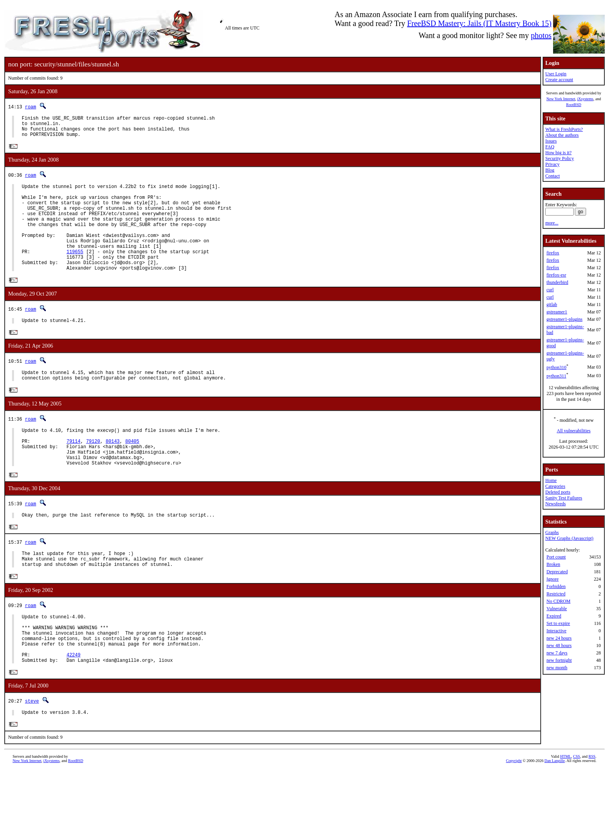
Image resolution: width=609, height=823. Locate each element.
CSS (576, 810)
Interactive (556, 630)
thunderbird (557, 282)
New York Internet (560, 99)
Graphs (552, 532)
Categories (555, 486)
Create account (559, 79)
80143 (113, 472)
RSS (591, 810)
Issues (551, 141)
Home (551, 480)
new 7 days (556, 653)
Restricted (556, 594)
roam (30, 106)
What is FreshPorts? (564, 129)
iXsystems (585, 99)
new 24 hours (559, 638)
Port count (556, 557)
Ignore (552, 579)
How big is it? (558, 152)
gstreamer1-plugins (564, 319)
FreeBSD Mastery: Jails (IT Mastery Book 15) (479, 23)
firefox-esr (556, 275)
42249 (73, 705)
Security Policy (559, 158)
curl (550, 289)
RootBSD (573, 105)
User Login (555, 74)
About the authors (562, 135)
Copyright (514, 814)
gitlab (551, 304)
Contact (552, 176)
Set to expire (558, 623)
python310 (556, 367)
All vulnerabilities (574, 430)
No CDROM (558, 601)
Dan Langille (555, 814)
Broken (553, 564)
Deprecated (557, 571)
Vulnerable (556, 608)
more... (552, 223)
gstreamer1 (556, 312)
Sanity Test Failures (563, 498)
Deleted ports (557, 492)
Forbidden (556, 586)
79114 (73, 472)
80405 (132, 472)
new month (556, 667)
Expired (553, 616)
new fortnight (559, 660)
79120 (93, 472)
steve (32, 753)
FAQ (549, 147)
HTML (565, 810)
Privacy (552, 164)
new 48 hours (559, 645)
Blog (549, 170)
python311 (556, 376)
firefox (552, 253)
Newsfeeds (555, 503)
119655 (74, 271)
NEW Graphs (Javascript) (569, 538)
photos (541, 35)
